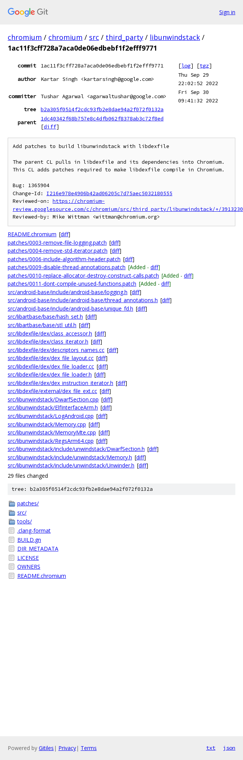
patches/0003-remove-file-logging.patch (57, 242)
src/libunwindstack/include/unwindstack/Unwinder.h (71, 465)
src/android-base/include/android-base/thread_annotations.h (83, 300)
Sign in (227, 12)
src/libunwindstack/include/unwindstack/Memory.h (70, 457)
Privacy (67, 748)
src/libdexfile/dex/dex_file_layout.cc (51, 358)
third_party (124, 37)
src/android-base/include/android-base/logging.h (67, 292)
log (185, 65)
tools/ (24, 521)
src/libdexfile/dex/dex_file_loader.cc (51, 366)
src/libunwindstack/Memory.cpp (47, 424)
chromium (25, 37)
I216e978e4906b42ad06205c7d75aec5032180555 (109, 193)
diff (50, 126)
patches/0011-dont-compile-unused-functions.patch (72, 283)
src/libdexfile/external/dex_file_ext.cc (52, 391)
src (94, 37)
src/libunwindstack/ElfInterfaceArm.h (53, 407)
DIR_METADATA (37, 548)
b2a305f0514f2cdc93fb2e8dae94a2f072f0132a (102, 109)
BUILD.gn (29, 539)
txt (210, 747)
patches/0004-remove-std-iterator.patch (57, 250)
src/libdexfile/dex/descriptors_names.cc (56, 350)
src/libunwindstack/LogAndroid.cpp (51, 415)
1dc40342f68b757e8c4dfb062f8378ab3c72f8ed (102, 118)
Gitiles (46, 748)
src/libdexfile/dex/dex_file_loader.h (50, 374)
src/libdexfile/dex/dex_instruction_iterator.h (60, 383)
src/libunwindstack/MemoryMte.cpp (52, 432)
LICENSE (28, 557)
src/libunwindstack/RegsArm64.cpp (51, 440)
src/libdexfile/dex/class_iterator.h (48, 341)
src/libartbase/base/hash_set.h (45, 316)
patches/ (28, 503)
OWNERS (28, 566)
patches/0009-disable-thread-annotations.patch (67, 267)
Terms (89, 748)
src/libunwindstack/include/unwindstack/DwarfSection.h (76, 448)
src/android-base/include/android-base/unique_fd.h (70, 308)
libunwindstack (175, 37)
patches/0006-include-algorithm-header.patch (64, 259)
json (229, 747)
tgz (204, 65)
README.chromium (32, 234)
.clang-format (34, 530)
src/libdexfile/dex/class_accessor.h (50, 333)
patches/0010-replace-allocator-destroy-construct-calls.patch (83, 275)
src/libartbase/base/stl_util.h (42, 325)
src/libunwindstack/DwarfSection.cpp (53, 399)
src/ (21, 512)
